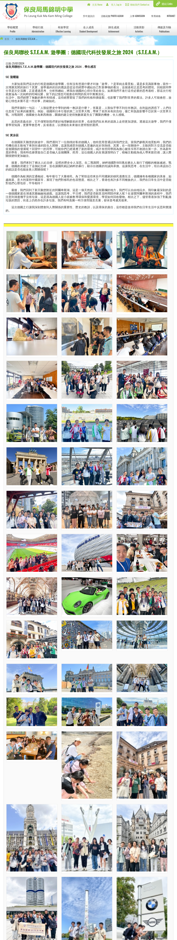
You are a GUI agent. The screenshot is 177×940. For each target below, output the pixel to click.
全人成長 (88, 29)
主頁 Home (97, 4)
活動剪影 (139, 29)
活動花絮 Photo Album (112, 16)
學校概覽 (12, 29)
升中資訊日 (89, 16)
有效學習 (63, 29)
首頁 (7, 39)
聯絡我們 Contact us (139, 4)
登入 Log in (116, 4)
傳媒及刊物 (164, 29)
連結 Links (166, 4)
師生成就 (113, 29)
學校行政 (38, 29)
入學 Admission (137, 16)
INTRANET (171, 16)
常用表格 (156, 16)
